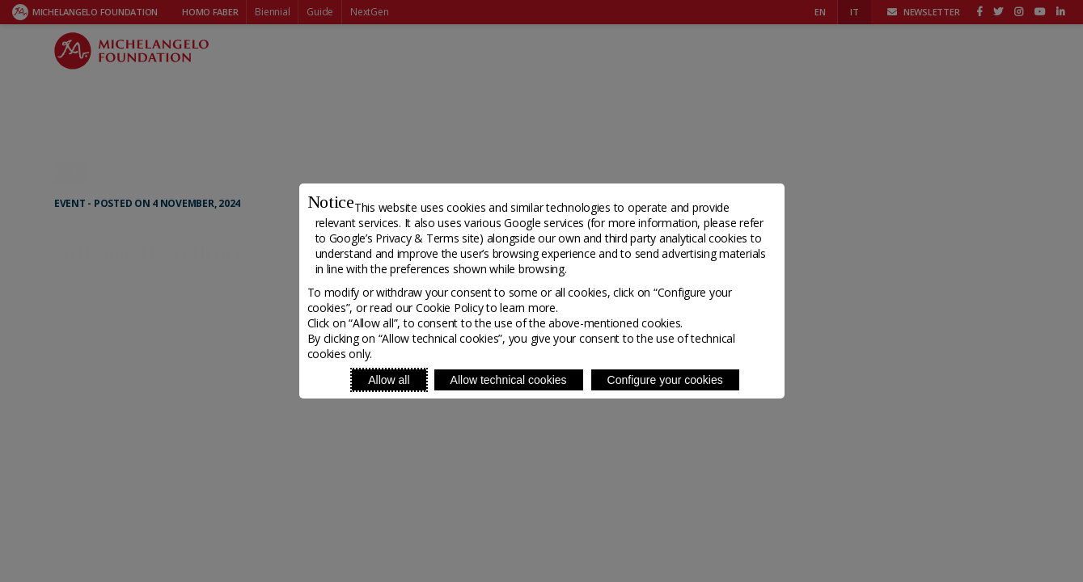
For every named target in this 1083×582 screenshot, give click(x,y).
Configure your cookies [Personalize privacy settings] (665, 379)
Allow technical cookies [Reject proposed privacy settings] (509, 379)
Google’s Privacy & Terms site (404, 238)
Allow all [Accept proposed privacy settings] (388, 379)
